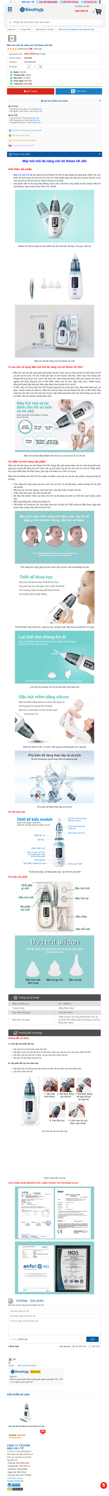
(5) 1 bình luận (34, 49)
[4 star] (16, 49)
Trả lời (11, 1365)
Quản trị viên (35, 1372)
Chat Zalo (79, 91)
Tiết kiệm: (13, 62)
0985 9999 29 (81, 11)
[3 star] (13, 49)
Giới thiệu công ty (15, 1478)
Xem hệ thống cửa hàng (54, 101)
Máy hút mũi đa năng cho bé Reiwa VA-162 (76, 29)
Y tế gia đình (25, 29)
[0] (96, 12)
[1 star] (8, 49)
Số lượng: (13, 67)
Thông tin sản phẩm (19, 154)
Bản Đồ (38, 109)
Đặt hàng (30, 91)
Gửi (92, 1339)
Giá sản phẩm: (15, 58)
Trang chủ (11, 29)
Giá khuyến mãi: (15, 54)
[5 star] (18, 49)
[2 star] (11, 49)
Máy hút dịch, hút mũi (45, 29)
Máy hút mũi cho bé (23, 175)
